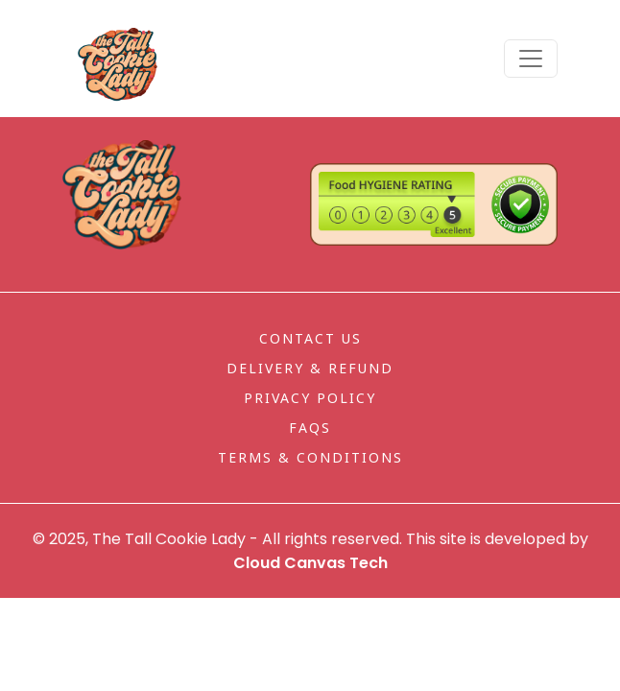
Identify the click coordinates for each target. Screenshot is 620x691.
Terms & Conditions (310, 457)
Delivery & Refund (310, 368)
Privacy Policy (310, 398)
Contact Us (310, 338)
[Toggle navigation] (531, 58)
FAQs (310, 427)
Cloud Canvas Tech (310, 563)
